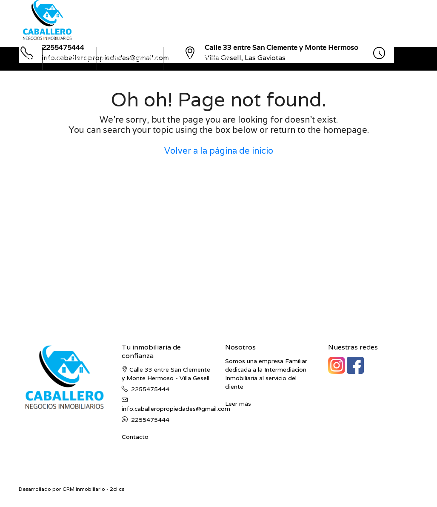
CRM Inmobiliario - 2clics (93, 489)
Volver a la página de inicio (218, 150)
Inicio (31, 58)
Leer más (238, 403)
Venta (54, 58)
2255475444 (150, 389)
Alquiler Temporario (130, 58)
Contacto (215, 58)
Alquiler (82, 58)
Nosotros (180, 58)
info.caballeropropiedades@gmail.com (176, 408)
